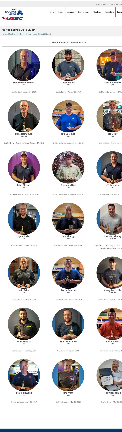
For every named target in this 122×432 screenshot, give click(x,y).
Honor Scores (25, 34)
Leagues (70, 13)
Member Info (13, 34)
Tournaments (83, 13)
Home (51, 13)
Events (61, 13)
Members (97, 13)
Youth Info (109, 13)
